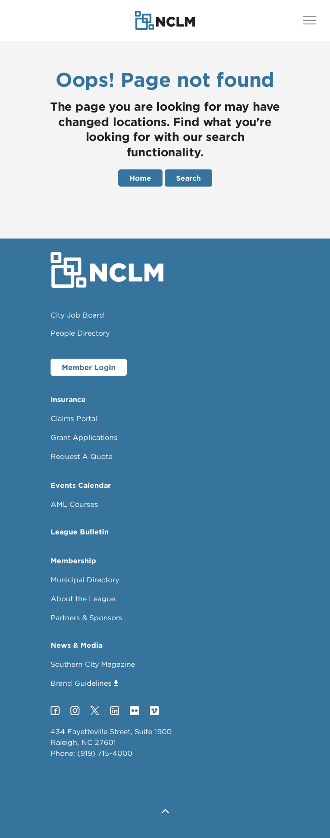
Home (140, 178)
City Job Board (77, 315)
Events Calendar (81, 485)
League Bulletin (80, 532)
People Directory (80, 333)
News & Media (76, 645)
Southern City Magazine (93, 664)
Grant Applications (84, 437)
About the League (83, 599)
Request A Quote (81, 456)
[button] (165, 812)
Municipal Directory (85, 580)
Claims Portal (74, 418)
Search (188, 178)
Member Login (89, 367)
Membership (73, 561)
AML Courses (74, 504)
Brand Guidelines (84, 683)
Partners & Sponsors (86, 617)
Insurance (68, 399)
